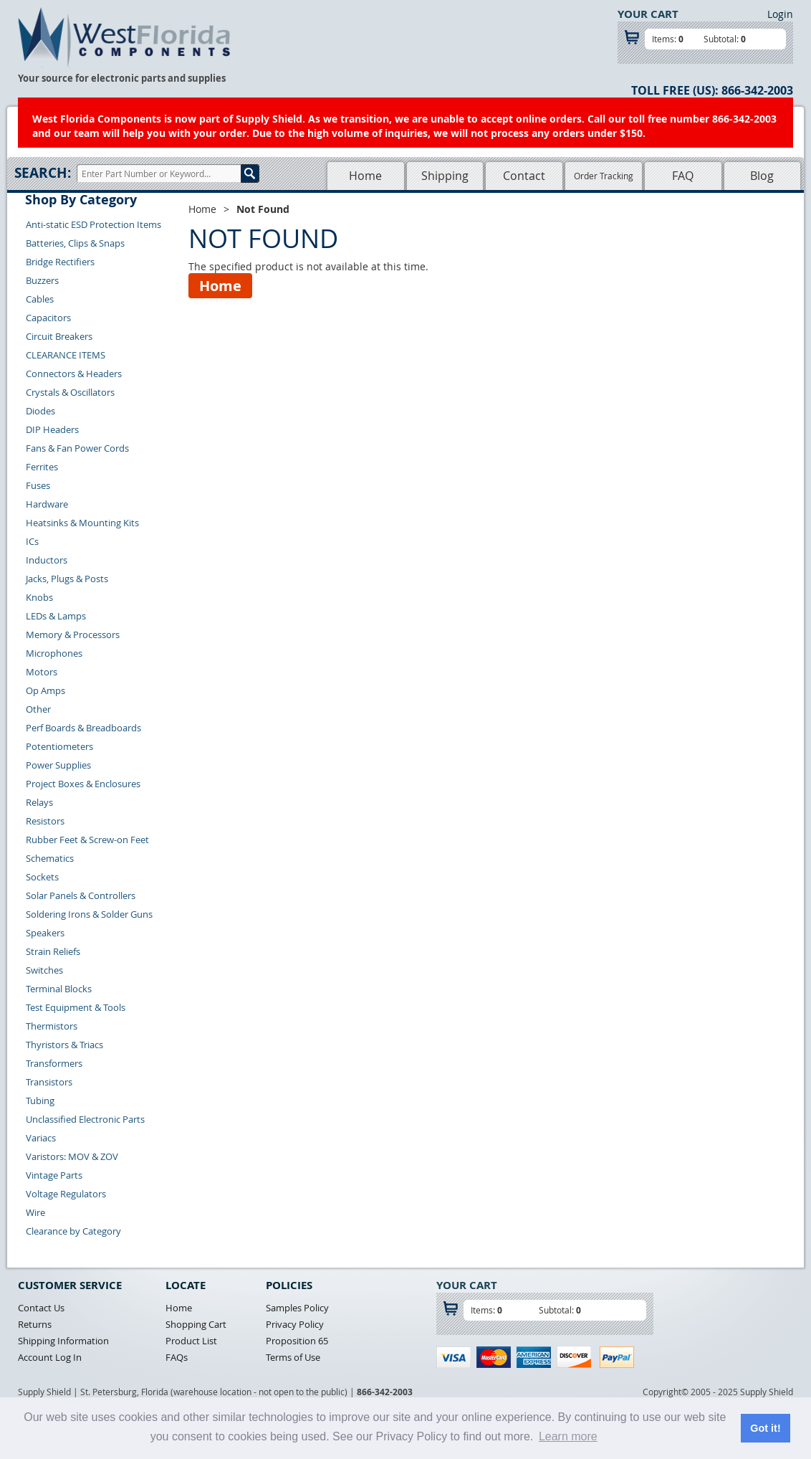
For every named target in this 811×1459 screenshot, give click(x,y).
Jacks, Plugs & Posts (67, 578)
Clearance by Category (73, 1231)
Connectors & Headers (74, 373)
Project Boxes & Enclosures (83, 783)
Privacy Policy (295, 1324)
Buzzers (42, 280)
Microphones (54, 653)
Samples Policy (297, 1307)
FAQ (683, 176)
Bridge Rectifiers (60, 261)
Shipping (445, 176)
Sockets (42, 876)
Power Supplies (58, 765)
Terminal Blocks (59, 988)
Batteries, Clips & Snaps (75, 243)
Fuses (38, 485)
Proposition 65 (297, 1340)
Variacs (41, 1137)
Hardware (47, 504)
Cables (40, 299)
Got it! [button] (765, 1428)
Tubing (40, 1100)
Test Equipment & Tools (75, 1007)
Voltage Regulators (66, 1193)
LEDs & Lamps (56, 615)
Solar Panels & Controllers (80, 895)
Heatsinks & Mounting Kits (82, 522)
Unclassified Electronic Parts (85, 1119)
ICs (32, 541)
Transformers (54, 1063)
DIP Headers (52, 429)
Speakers (45, 932)
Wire (35, 1212)
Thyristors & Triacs (64, 1044)
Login (780, 14)
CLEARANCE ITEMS (65, 354)
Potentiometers (59, 746)
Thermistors (51, 1026)
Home (365, 176)
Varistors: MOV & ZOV (72, 1156)
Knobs (39, 597)
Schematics (50, 858)
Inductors (46, 559)
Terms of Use (293, 1357)
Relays (39, 802)
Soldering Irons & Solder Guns (89, 914)
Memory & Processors (73, 634)
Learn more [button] (568, 1436)
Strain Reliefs (53, 951)
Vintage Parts (54, 1175)
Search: (42, 172)
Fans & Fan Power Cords (77, 448)
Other (38, 709)
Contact (524, 176)
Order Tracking (603, 175)
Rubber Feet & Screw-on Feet (87, 839)
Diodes (40, 410)
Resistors (45, 820)
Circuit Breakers (59, 336)
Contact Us (41, 1307)
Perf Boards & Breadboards (83, 727)
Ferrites (42, 466)
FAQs (176, 1357)
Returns (35, 1324)
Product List (191, 1340)
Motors (41, 671)
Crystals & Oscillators (70, 392)
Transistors (49, 1081)
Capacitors (48, 317)
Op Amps (45, 690)
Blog (762, 176)
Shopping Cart (195, 1324)
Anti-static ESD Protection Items (93, 224)
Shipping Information (63, 1340)
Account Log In (50, 1357)
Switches (44, 970)
